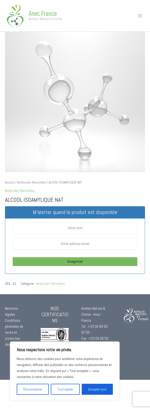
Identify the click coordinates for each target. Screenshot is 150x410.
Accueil (9, 182)
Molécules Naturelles (31, 182)
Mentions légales (11, 311)
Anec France (43, 13)
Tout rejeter (65, 389)
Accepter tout (97, 389)
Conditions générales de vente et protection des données (14, 332)
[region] (65, 371)
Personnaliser (32, 389)
